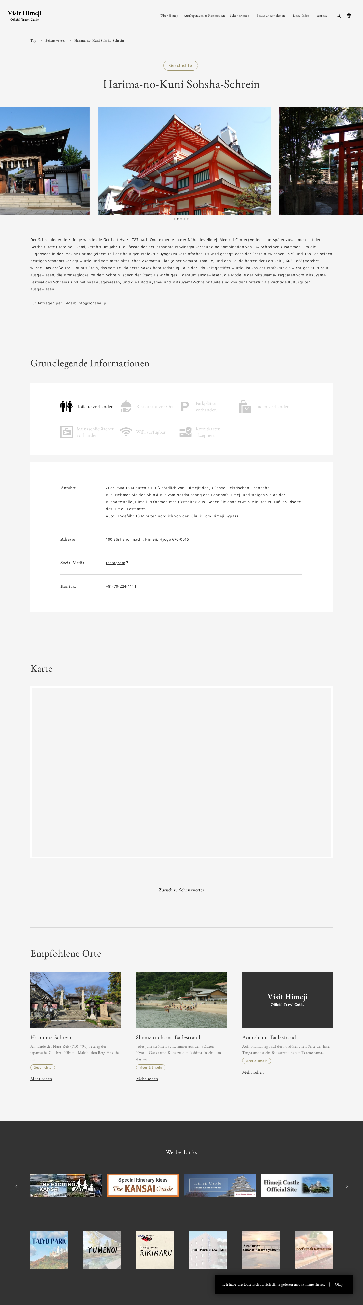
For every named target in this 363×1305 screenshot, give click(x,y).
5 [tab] (187, 219)
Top (33, 40)
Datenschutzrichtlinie (262, 1284)
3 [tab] (181, 219)
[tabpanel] (172, 161)
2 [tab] (177, 219)
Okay (339, 1284)
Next (346, 1186)
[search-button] (339, 15)
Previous (17, 1186)
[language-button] (349, 15)
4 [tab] (184, 219)
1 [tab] (174, 219)
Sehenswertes (55, 40)
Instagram (117, 562)
